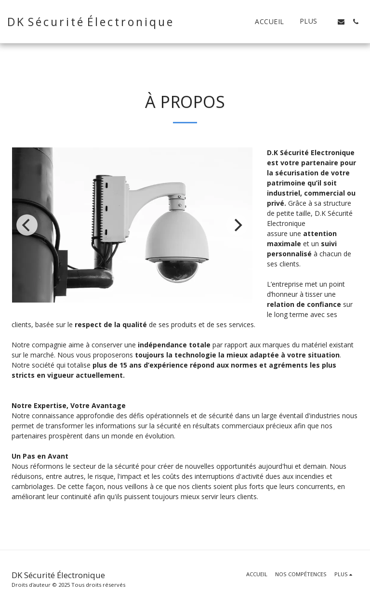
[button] (341, 21)
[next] (237, 225)
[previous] (27, 225)
